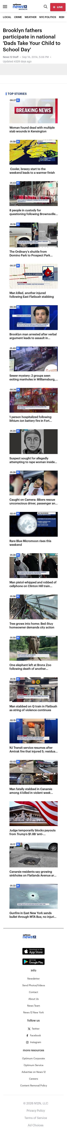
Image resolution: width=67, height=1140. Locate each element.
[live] (58, 7)
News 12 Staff (10, 57)
